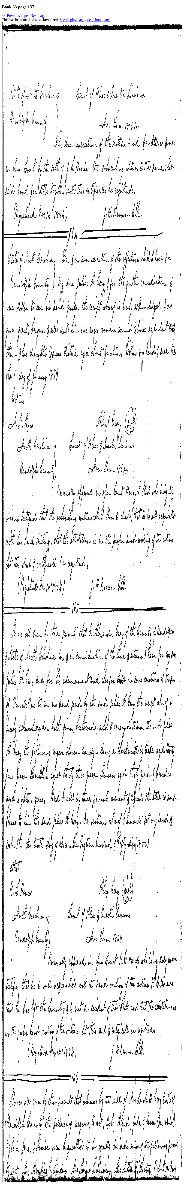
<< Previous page (15, 16)
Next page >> (40, 16)
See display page (72, 20)
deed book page (98, 20)
